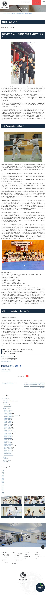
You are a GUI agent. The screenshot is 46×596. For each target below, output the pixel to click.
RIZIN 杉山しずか (9, 451)
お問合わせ (36, 2)
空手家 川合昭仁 (8, 438)
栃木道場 (6, 561)
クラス (15, 556)
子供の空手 (17, 559)
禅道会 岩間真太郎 (9, 433)
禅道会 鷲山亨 (8, 430)
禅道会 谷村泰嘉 (8, 442)
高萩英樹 (7, 445)
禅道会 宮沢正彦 (8, 454)
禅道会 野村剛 (8, 424)
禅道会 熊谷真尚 (8, 434)
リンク (35, 563)
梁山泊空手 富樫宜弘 (9, 459)
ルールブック (6, 565)
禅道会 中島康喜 (8, 441)
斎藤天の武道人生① (7, 374)
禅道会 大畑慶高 (8, 418)
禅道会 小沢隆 (8, 416)
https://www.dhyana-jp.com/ (8, 361)
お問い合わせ (23, 542)
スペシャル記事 (8, 410)
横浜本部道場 (7, 559)
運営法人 (36, 556)
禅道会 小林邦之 (8, 444)
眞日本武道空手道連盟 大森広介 (12, 419)
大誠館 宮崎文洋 (8, 458)
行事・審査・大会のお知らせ (10, 405)
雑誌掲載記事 (27, 560)
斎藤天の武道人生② (7, 375)
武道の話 (6, 407)
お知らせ (6, 466)
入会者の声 (26, 558)
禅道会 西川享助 (8, 448)
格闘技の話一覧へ (21, 380)
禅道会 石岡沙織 (8, 453)
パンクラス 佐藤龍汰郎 (10, 436)
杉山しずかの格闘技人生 (8, 387)
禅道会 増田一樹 (8, 431)
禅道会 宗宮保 (8, 447)
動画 (25, 562)
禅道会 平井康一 (8, 427)
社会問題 (6, 463)
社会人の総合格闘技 (19, 557)
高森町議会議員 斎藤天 (10, 450)
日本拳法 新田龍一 (9, 421)
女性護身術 (17, 561)
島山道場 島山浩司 (9, 439)
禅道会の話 (6, 408)
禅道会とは (5, 556)
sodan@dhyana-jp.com (7, 365)
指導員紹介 (16, 567)
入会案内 (5, 563)
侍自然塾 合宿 (7, 464)
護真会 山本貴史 (8, 414)
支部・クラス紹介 (7, 558)
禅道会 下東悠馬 (8, 428)
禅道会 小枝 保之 (9, 425)
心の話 (5, 461)
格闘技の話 (6, 412)
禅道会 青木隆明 (8, 456)
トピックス (5, 403)
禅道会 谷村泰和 (8, 422)
